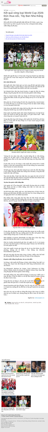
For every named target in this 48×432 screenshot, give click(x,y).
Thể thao (6, 10)
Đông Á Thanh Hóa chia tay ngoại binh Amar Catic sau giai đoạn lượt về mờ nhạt (8, 375)
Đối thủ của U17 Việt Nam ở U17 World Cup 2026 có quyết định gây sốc (23, 375)
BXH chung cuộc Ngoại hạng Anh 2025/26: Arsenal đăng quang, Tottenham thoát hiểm (7, 392)
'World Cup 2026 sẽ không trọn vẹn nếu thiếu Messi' (17, 37)
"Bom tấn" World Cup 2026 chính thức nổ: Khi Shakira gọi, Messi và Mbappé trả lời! (38, 375)
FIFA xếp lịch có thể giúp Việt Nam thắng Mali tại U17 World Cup (8, 410)
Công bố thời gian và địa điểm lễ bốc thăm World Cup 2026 (19, 35)
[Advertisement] (40, 336)
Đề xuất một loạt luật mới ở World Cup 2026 (15, 38)
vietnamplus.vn (39, 298)
